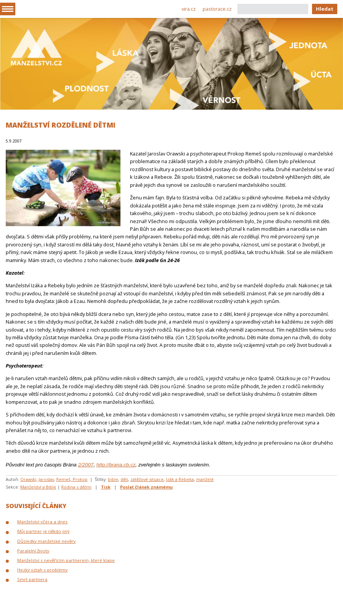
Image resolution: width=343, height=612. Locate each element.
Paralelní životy (33, 551)
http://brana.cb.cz (115, 465)
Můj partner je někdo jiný (43, 531)
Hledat (324, 8)
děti (124, 479)
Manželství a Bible (38, 487)
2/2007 (86, 465)
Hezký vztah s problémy (42, 570)
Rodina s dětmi (76, 487)
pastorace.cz (217, 8)
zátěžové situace (147, 479)
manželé (205, 479)
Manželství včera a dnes (42, 522)
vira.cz (189, 8)
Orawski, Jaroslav (37, 479)
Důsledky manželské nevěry (46, 541)
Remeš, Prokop (72, 479)
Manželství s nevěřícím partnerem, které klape (66, 560)
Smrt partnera (32, 579)
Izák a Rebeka (180, 479)
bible (113, 479)
